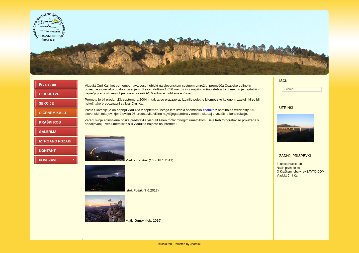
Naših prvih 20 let (288, 168)
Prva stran (47, 84)
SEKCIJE (46, 103)
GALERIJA (48, 132)
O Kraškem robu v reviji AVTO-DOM (300, 171)
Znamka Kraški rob (289, 164)
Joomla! (195, 244)
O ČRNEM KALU (52, 113)
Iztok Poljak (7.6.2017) (142, 190)
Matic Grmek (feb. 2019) (144, 220)
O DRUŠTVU (49, 94)
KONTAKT (47, 151)
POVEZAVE (57, 160)
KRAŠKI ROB (50, 122)
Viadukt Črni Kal (287, 175)
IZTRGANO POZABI (55, 141)
